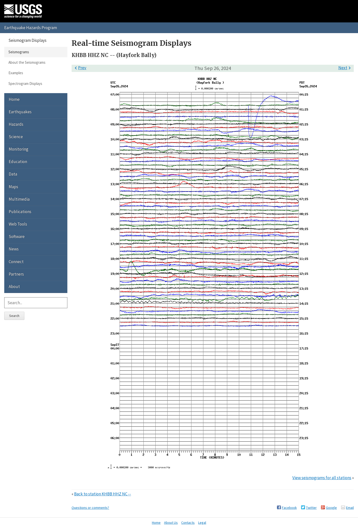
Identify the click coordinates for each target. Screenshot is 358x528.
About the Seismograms (26, 62)
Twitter (311, 507)
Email (350, 507)
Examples (15, 72)
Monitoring (18, 149)
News (14, 249)
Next (345, 67)
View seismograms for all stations (321, 477)
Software (17, 236)
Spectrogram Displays (25, 83)
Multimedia (19, 199)
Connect (16, 261)
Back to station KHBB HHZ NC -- (102, 494)
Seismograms (18, 52)
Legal (202, 522)
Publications (20, 211)
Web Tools (18, 224)
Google (331, 507)
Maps (13, 186)
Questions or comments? (90, 507)
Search (14, 315)
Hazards (16, 124)
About (14, 286)
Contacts (188, 522)
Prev (79, 67)
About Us (171, 522)
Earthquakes (20, 112)
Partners (16, 274)
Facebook (289, 507)
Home (14, 99)
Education (18, 161)
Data (13, 174)
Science (16, 136)
